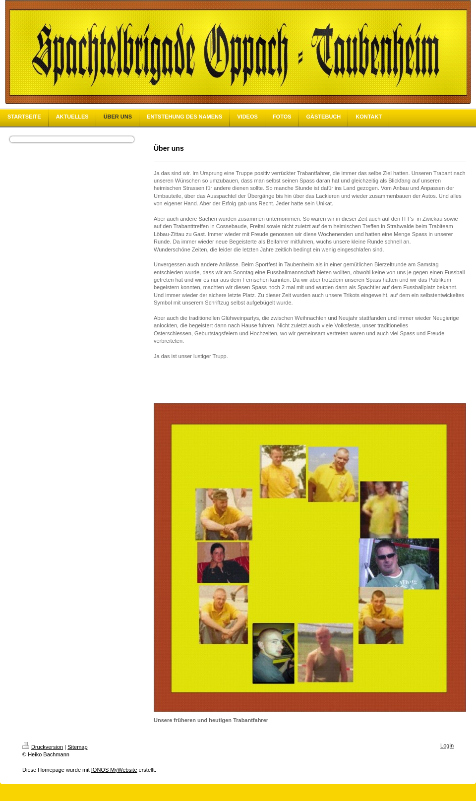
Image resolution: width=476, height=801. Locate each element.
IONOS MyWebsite (114, 770)
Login (447, 745)
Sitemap (77, 747)
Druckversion (42, 747)
